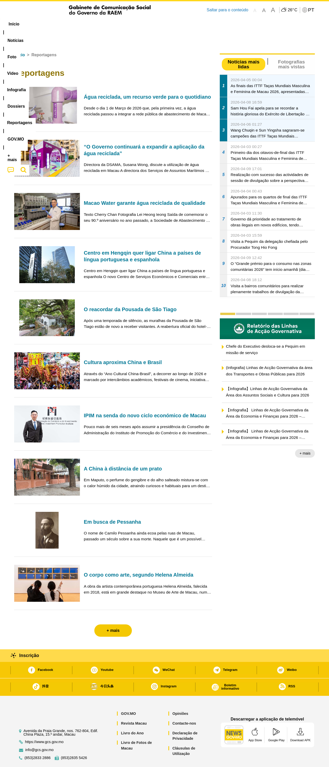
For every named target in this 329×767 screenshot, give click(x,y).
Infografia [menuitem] (117, 24)
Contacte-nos (184, 708)
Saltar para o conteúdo (227, 10)
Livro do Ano (132, 717)
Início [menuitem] (24, 24)
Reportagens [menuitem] (176, 24)
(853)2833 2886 (37, 742)
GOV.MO (128, 698)
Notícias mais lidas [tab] (244, 48)
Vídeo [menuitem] (92, 24)
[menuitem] (48, 24)
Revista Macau (134, 708)
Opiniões (180, 698)
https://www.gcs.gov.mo (44, 726)
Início (19, 39)
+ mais (304, 438)
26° (292, 10)
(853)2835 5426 (74, 742)
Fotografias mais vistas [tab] (291, 48)
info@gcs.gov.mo (39, 734)
